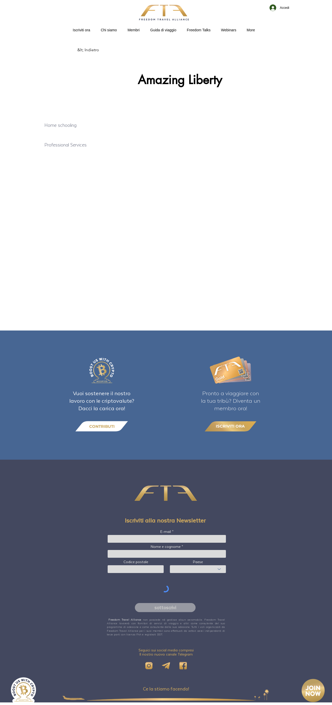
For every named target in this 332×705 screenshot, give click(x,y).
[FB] (183, 666)
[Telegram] (166, 666)
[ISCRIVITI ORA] (230, 426)
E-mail (165, 532)
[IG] (149, 666)
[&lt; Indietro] (94, 50)
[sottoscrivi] (165, 607)
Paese (198, 562)
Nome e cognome (166, 547)
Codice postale (135, 562)
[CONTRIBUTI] (101, 426)
